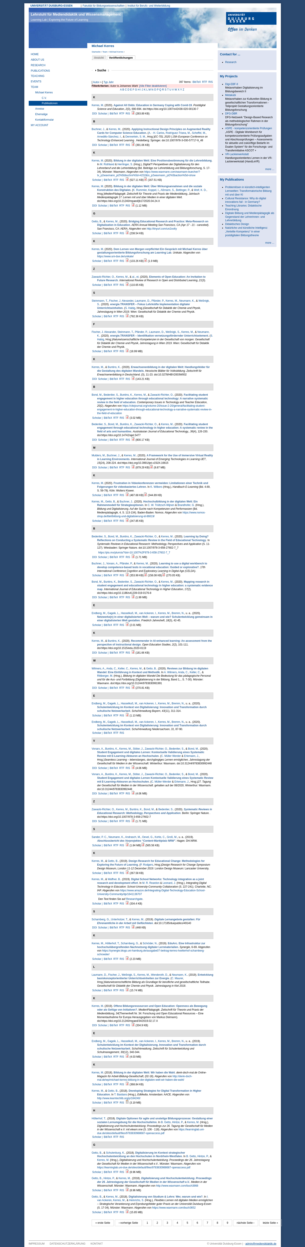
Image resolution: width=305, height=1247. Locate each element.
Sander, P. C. (99, 837)
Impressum (37, 1243)
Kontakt (97, 1243)
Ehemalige (41, 114)
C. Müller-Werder (161, 781)
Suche (103, 70)
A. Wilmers (170, 672)
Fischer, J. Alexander (121, 300)
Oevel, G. (147, 837)
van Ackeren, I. (148, 613)
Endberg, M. (99, 613)
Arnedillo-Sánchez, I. (109, 136)
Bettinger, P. (183, 190)
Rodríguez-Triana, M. (178, 132)
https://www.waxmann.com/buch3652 (174, 1207)
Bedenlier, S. (111, 394)
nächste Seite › (245, 1222)
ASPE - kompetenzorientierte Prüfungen (248, 128)
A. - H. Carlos (156, 132)
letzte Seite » (270, 1222)
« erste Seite (102, 1222)
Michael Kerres (116, 52)
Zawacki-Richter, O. (103, 276)
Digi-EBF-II (231, 84)
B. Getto (166, 1122)
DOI (94, 113)
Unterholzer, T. (119, 919)
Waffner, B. (114, 879)
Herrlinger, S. (125, 164)
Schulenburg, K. (115, 1152)
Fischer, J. (114, 974)
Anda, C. (111, 668)
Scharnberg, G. (100, 919)
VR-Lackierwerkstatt (237, 154)
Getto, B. (97, 221)
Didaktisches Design (237, 224)
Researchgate (134, 899)
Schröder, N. (150, 943)
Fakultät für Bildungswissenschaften (104, 5)
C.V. (44, 98)
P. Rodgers (146, 864)
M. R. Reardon (150, 882)
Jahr (111, 82)
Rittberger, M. (105, 675)
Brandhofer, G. (186, 505)
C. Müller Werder (171, 756)
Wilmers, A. (98, 668)
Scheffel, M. (199, 132)
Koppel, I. (153, 190)
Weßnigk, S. (173, 332)
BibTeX (197, 81)
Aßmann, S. (167, 190)
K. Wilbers (156, 486)
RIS (211, 81)
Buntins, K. (114, 367)
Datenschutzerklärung (68, 1243)
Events (36, 81)
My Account (39, 125)
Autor (96, 82)
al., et (135, 276)
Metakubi (230, 95)
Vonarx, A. (112, 563)
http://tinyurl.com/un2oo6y (162, 228)
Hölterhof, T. (112, 943)
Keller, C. (123, 668)
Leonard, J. (169, 882)
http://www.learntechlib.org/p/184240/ (118, 1098)
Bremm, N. (178, 613)
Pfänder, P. (158, 300)
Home (35, 54)
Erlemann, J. (191, 756)
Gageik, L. (113, 613)
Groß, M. (172, 837)
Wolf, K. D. (200, 190)
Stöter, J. (138, 748)
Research (38, 65)
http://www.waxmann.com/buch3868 (177, 1185)
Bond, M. (97, 394)
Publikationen (50, 103)
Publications (40, 70)
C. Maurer (177, 978)
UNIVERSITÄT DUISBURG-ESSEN (51, 5)
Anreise (39, 108)
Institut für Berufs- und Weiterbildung (148, 5)
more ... (269, 169)
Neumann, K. (186, 300)
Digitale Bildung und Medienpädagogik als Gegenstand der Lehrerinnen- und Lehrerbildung (249, 217)
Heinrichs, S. (136, 1200)
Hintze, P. (177, 1122)
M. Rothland (107, 164)
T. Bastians (120, 1094)
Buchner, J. (98, 129)
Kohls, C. (160, 837)
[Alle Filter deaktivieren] (153, 85)
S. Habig (130, 308)
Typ (105, 82)
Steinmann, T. (100, 300)
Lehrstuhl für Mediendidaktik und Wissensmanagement (76, 17)
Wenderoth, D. (159, 974)
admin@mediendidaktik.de (260, 1243)
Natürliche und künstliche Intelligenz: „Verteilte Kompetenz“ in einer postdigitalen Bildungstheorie (246, 231)
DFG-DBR (231, 113)
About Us (37, 59)
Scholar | (103, 113)
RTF (204, 81)
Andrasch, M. (133, 837)
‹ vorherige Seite (128, 1222)
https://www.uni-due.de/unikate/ (115, 256)
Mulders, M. (98, 455)
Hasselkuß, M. (129, 613)
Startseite (96, 52)
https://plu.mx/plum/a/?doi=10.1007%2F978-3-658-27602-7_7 (134, 552)
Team (104, 52)
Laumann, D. (142, 300)
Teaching (38, 76)
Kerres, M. (115, 129)
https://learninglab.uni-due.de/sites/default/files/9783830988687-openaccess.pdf (143, 1167)
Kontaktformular (44, 119)
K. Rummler (140, 190)
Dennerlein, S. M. (135, 136)
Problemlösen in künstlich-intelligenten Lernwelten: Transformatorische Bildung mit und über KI (248, 191)
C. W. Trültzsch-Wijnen (161, 505)
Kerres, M (97, 105)
